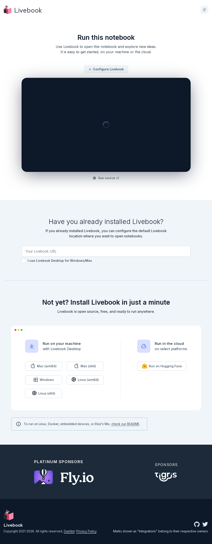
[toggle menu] (204, 10)
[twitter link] (205, 524)
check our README (125, 424)
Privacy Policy (86, 531)
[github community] (197, 524)
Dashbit (69, 531)
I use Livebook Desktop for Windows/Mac (57, 260)
